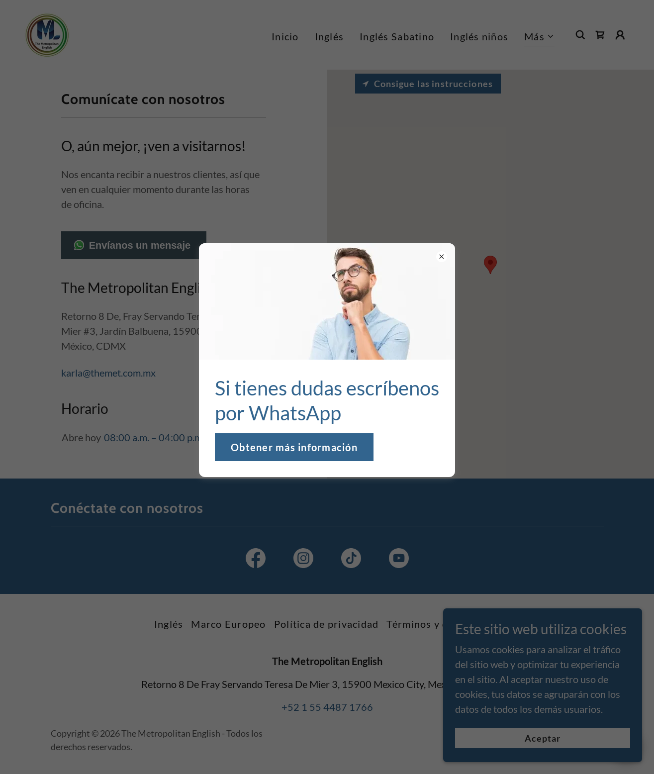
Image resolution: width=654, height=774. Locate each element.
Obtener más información (294, 447)
